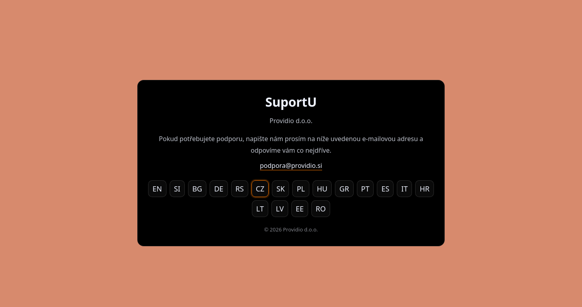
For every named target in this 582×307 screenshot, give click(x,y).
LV (280, 208)
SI (177, 188)
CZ (260, 188)
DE (218, 188)
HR (425, 188)
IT (404, 188)
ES (385, 188)
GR (344, 188)
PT (365, 188)
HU (322, 188)
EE (300, 208)
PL (301, 188)
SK (280, 188)
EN (157, 188)
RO (321, 208)
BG (197, 188)
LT (260, 208)
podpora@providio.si (291, 165)
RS (240, 188)
